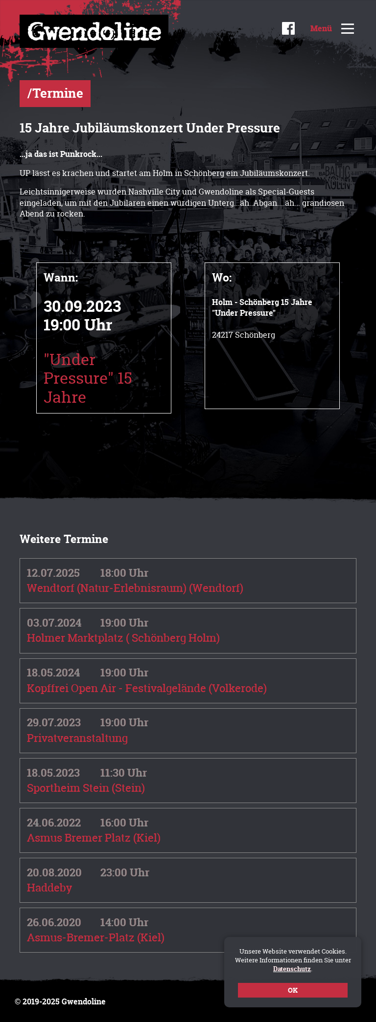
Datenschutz (292, 968)
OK (293, 990)
